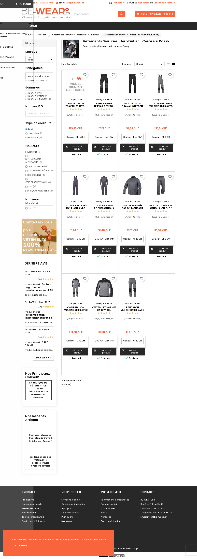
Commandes (108, 508)
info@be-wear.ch (75, 2)
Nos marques (29, 512)
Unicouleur (35, 133)
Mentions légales (70, 499)
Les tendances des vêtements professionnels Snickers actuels (40, 461)
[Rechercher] (98, 14)
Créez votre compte (164, 2)
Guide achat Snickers (33, 521)
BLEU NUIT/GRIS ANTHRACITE (33, 161)
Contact (147, 492)
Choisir (150, 64)
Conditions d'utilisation (73, 504)
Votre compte (111, 492)
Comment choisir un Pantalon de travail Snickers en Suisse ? (40, 437)
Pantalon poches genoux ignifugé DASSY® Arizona (160, 208)
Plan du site (67, 516)
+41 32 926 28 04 (44, 2)
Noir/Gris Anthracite (40, 190)
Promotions (28, 499)
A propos (66, 508)
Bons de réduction (111, 521)
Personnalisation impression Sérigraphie (38, 316)
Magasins (66, 521)
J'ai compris (20, 545)
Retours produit (109, 504)
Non (32, 208)
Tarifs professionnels (33, 516)
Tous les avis (43, 357)
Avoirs (104, 512)
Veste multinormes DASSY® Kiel (104, 309)
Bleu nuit (34, 151)
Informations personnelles (115, 499)
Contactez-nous (70, 512)
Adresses (106, 516)
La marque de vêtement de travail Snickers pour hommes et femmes (38, 390)
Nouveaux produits (32, 504)
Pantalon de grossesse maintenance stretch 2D (39, 287)
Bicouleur (35, 137)
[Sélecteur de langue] (117, 3)
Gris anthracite (37, 166)
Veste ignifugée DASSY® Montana (132, 207)
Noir (32, 186)
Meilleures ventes (31, 508)
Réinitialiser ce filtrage (37, 80)
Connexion (143, 2)
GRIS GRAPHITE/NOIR (38, 182)
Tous (30, 129)
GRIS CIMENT (36, 175)
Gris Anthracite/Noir (40, 170)
